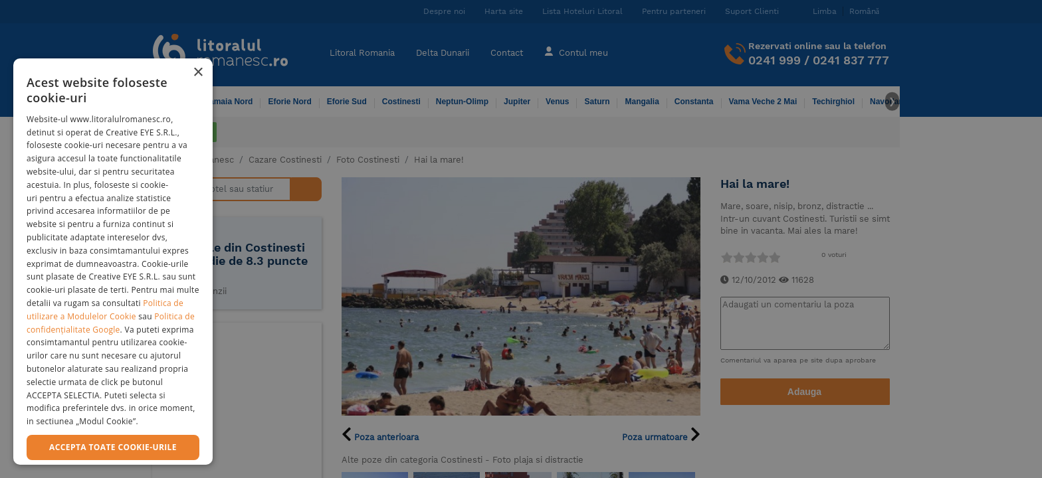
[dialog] (113, 261)
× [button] (198, 73)
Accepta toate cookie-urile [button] (113, 447)
